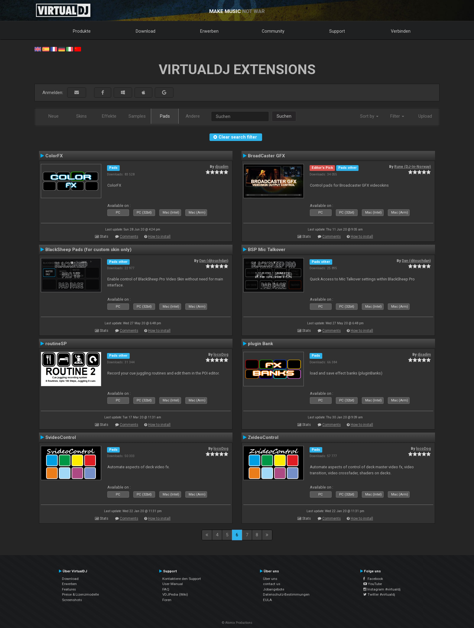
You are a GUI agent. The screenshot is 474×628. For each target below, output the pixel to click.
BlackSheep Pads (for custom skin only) (88, 249)
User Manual (172, 584)
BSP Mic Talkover (266, 249)
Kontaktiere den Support (181, 579)
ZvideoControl (263, 437)
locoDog (220, 354)
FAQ (165, 589)
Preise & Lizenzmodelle (80, 594)
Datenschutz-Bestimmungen (286, 594)
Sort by (369, 116)
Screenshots (72, 600)
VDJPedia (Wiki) (175, 594)
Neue (53, 116)
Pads (165, 116)
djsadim (221, 167)
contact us (271, 584)
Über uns (270, 579)
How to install (159, 236)
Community (273, 31)
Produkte (82, 31)
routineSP (56, 343)
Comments (129, 236)
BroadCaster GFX (266, 156)
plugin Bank (260, 343)
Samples (137, 116)
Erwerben (209, 31)
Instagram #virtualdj (382, 589)
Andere (193, 116)
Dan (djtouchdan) (213, 261)
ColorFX (54, 156)
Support (337, 31)
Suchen (284, 116)
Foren (166, 600)
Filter (397, 116)
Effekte (109, 116)
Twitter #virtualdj (379, 594)
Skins (81, 116)
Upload (425, 116)
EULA (267, 600)
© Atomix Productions (237, 623)
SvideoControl (60, 437)
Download (145, 31)
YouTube (372, 584)
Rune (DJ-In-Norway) (412, 167)
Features (69, 589)
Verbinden (401, 31)
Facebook (373, 579)
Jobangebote (273, 589)
